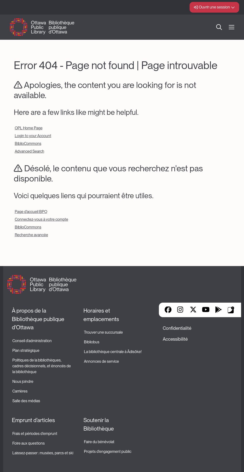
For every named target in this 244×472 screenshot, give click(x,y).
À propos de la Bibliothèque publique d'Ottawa (39, 319)
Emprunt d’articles (33, 420)
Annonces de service (101, 361)
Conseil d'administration (32, 340)
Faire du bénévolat (99, 442)
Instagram (180, 310)
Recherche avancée (31, 235)
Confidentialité (177, 328)
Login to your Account (33, 136)
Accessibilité (175, 339)
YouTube (205, 310)
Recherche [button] (219, 27)
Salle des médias (26, 401)
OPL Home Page (29, 128)
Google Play (218, 310)
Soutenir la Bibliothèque (98, 424)
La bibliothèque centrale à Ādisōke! (112, 351)
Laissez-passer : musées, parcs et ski (42, 453)
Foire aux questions (28, 443)
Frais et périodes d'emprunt (34, 433)
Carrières (20, 391)
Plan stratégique (25, 350)
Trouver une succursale (103, 332)
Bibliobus (91, 342)
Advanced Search (29, 151)
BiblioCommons (28, 143)
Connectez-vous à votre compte (41, 219)
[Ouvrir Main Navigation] (231, 27)
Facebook (168, 310)
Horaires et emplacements (101, 315)
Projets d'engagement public (107, 451)
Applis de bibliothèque (231, 310)
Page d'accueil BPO (31, 211)
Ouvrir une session (214, 7)
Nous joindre (22, 381)
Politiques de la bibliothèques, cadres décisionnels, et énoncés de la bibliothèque (42, 366)
